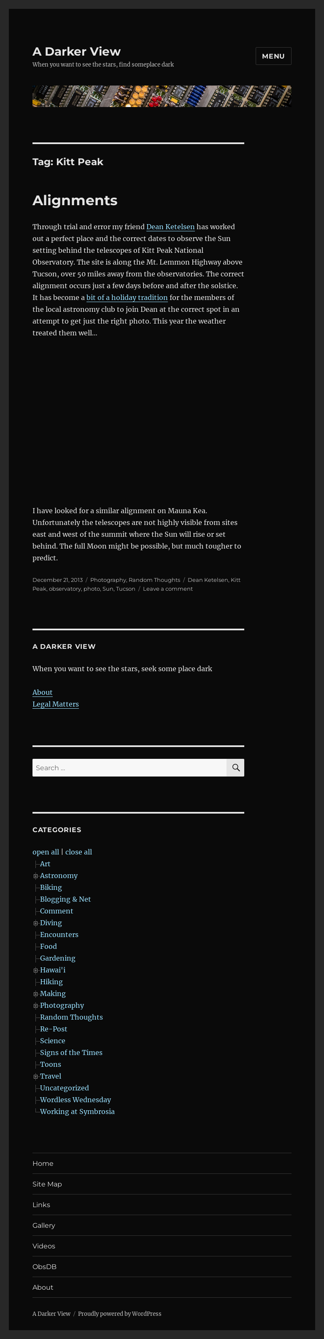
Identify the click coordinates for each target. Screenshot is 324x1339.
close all (78, 852)
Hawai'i (52, 970)
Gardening (58, 958)
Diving (51, 923)
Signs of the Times (71, 1052)
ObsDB (44, 1267)
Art (45, 864)
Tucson (125, 588)
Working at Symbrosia (77, 1111)
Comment (56, 911)
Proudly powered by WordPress (120, 1314)
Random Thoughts (154, 579)
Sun (108, 588)
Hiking (51, 981)
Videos (43, 1246)
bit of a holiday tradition (127, 297)
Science (52, 1040)
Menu (273, 56)
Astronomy (59, 875)
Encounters (59, 934)
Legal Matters (55, 704)
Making (53, 993)
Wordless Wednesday (75, 1099)
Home (43, 1164)
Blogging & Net (65, 899)
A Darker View (76, 51)
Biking (51, 887)
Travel (50, 1076)
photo (92, 588)
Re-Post (54, 1029)
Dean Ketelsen (170, 226)
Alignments (75, 200)
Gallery (43, 1225)
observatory (65, 588)
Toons (50, 1064)
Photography (108, 579)
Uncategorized (64, 1088)
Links (41, 1205)
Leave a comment (168, 588)
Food (48, 946)
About (42, 692)
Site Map (47, 1184)
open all (45, 852)
